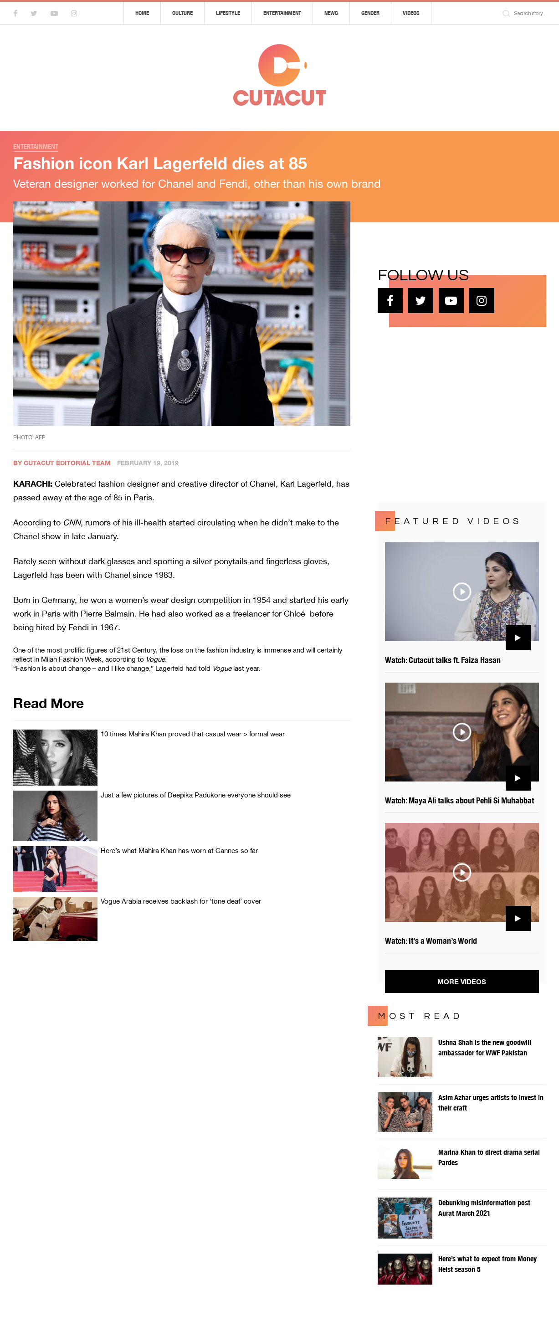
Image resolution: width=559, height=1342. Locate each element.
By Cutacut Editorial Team (62, 463)
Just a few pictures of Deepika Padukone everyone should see (196, 795)
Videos (411, 13)
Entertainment (282, 13)
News (331, 13)
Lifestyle (228, 13)
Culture (182, 13)
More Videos (461, 981)
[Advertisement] (446, 414)
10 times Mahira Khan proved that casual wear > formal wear (193, 734)
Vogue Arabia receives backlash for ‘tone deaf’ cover (181, 901)
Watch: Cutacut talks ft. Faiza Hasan (443, 660)
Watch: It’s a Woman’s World (431, 941)
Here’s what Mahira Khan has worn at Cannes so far (179, 850)
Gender (370, 13)
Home (142, 13)
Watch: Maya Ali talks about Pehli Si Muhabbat (459, 800)
